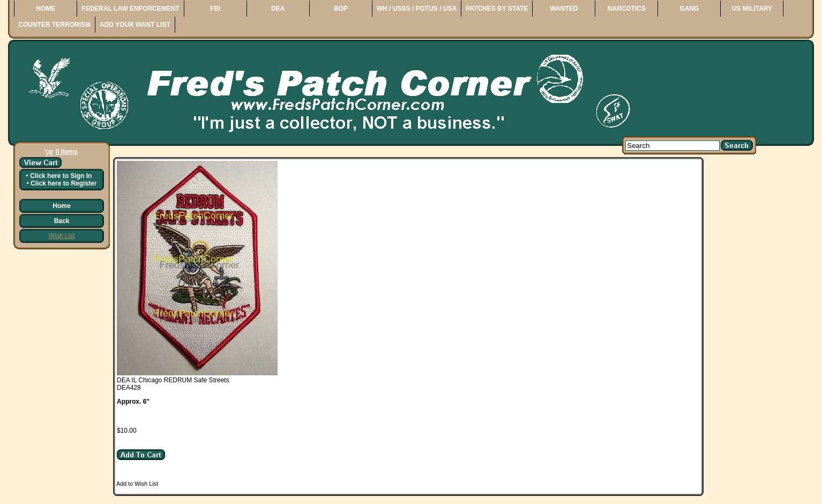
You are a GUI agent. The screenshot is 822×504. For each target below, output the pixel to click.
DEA (278, 8)
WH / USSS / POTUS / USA (417, 8)
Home (61, 206)
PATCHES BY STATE (497, 8)
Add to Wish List (137, 483)
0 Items (67, 151)
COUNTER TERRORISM (54, 24)
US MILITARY (752, 8)
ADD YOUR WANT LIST (135, 24)
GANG (689, 8)
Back (62, 221)
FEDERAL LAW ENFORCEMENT (130, 8)
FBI (215, 8)
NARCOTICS (627, 8)
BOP (341, 8)
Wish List (62, 236)
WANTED (564, 8)
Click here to (61, 176)
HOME (45, 8)
